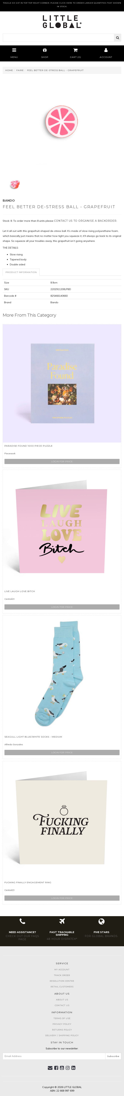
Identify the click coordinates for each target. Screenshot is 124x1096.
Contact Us (62, 1005)
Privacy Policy (62, 1024)
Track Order (62, 975)
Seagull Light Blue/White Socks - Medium (33, 736)
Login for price (62, 461)
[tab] (21, 272)
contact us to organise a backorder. (85, 220)
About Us (62, 999)
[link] (56, 1068)
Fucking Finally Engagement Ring (27, 882)
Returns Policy (62, 1030)
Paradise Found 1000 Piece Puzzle (28, 445)
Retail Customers (62, 986)
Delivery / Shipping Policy (62, 1035)
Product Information (21, 272)
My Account (62, 969)
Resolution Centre (62, 981)
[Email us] (50, 1068)
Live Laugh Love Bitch (19, 591)
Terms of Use (62, 1018)
